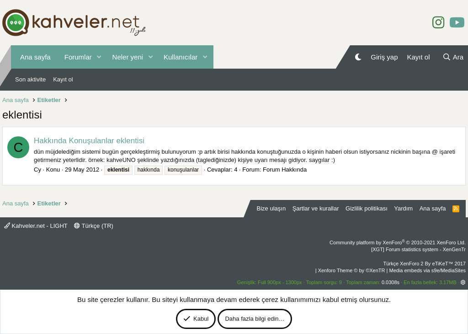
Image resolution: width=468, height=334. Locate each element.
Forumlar (78, 57)
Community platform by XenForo (398, 242)
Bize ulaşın (271, 208)
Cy (37, 169)
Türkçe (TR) (93, 225)
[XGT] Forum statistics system (418, 249)
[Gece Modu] (358, 57)
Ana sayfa (35, 57)
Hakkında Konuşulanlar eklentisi (89, 140)
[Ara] (453, 57)
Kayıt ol (63, 79)
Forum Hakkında (285, 169)
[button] (99, 57)
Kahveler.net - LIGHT (36, 225)
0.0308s (390, 282)
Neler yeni (128, 57)
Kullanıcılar (180, 57)
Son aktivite (30, 79)
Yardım (403, 208)
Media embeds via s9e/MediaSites (427, 270)
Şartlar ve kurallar (315, 208)
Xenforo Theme (351, 270)
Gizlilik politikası (367, 208)
